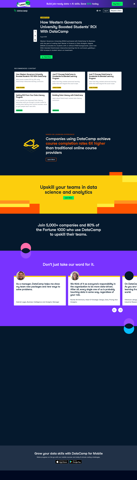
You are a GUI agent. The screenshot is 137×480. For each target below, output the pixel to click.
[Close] (134, 4)
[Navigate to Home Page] (21, 10)
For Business (75, 10)
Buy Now (117, 4)
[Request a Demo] (116, 10)
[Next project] (120, 310)
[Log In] (106, 10)
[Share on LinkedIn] (35, 40)
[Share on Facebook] (35, 32)
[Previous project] (114, 310)
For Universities (85, 10)
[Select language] (98, 10)
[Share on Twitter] (35, 36)
